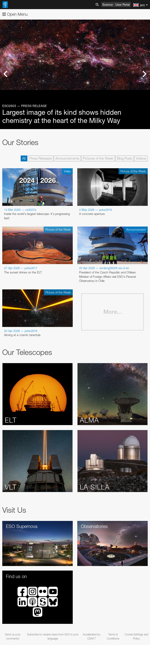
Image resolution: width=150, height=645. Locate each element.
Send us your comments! (12, 636)
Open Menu (15, 14)
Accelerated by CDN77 (91, 636)
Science (107, 4)
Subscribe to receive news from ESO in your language (52, 636)
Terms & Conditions (113, 636)
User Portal (122, 4)
